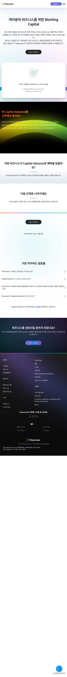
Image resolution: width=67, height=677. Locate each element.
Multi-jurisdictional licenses (44, 374)
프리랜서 (5, 366)
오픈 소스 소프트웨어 (41, 380)
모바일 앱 (37, 377)
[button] (59, 669)
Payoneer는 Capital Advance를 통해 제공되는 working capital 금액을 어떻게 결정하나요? (33, 287)
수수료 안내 (6, 407)
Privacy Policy (20, 430)
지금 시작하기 (33, 52)
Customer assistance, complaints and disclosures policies (47, 400)
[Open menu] (63, 4)
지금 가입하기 (33, 343)
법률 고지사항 (21, 427)
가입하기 (56, 4)
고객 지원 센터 (39, 392)
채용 (36, 364)
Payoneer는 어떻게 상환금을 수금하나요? (33, 271)
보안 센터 (37, 396)
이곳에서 (38, 306)
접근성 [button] (37, 405)
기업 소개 (6, 404)
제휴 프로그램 (7, 385)
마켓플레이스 (7, 373)
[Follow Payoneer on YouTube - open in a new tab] (37, 416)
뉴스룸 (37, 367)
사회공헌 (37, 370)
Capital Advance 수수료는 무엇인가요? (33, 279)
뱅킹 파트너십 (7, 391)
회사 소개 (6, 388)
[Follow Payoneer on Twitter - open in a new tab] (30, 416)
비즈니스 (5, 369)
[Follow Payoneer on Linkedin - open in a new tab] (34, 416)
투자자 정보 (38, 360)
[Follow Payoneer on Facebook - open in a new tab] (32, 416)
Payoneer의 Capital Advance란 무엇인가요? (33, 296)
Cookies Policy (46, 427)
